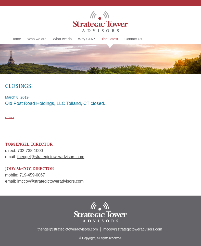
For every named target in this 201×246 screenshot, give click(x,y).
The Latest (109, 39)
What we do (62, 39)
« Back (9, 117)
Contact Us (133, 39)
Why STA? (86, 39)
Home (16, 39)
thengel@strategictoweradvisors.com (50, 157)
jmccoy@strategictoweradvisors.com (50, 181)
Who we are (36, 39)
